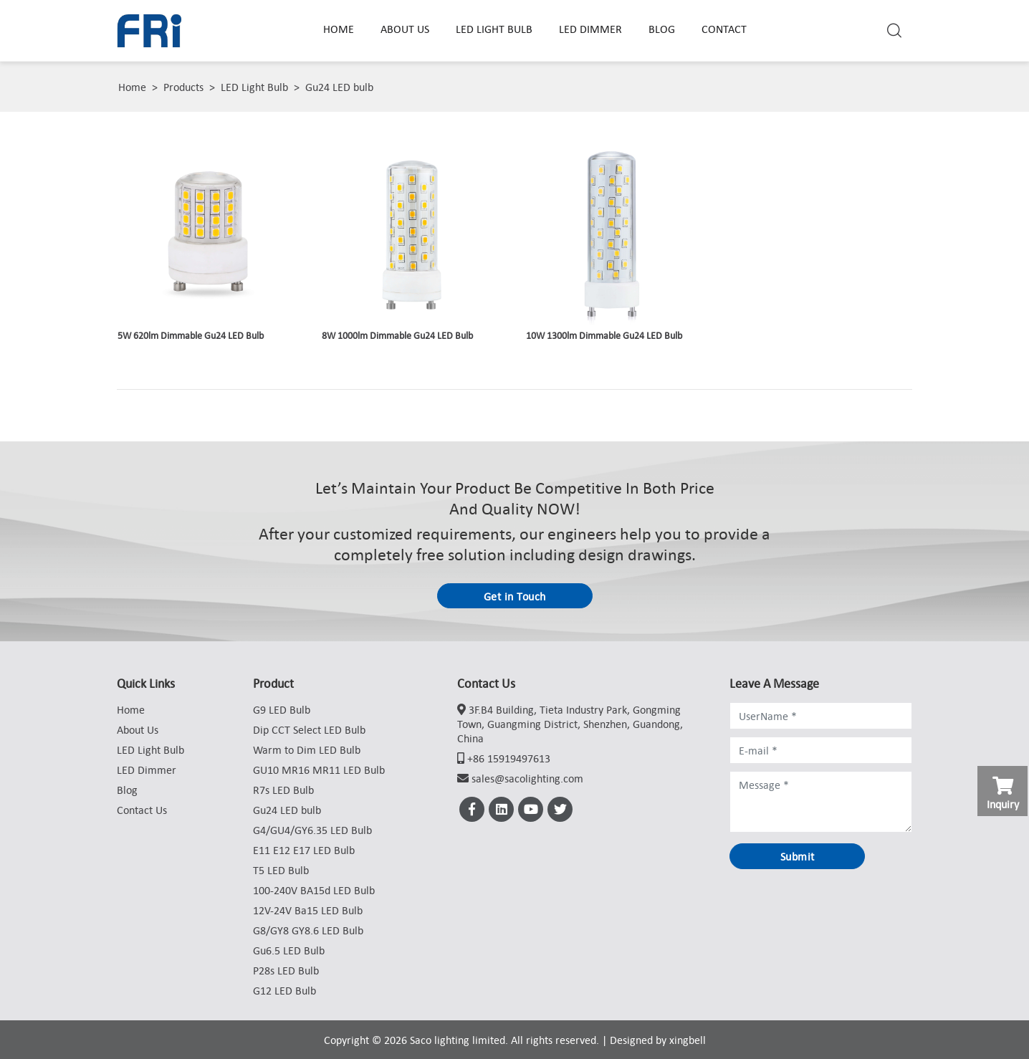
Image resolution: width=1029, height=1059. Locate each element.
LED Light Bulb (494, 28)
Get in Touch (515, 596)
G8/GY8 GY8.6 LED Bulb (308, 930)
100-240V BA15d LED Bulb (314, 889)
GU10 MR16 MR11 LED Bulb (319, 769)
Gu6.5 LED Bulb (289, 950)
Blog (661, 28)
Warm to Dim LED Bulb (306, 749)
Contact (724, 28)
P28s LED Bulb (286, 970)
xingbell (687, 1039)
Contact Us (142, 809)
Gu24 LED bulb (339, 86)
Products (183, 86)
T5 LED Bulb (281, 869)
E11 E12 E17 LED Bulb (304, 849)
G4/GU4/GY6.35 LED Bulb (312, 829)
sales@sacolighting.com (527, 778)
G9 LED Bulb (281, 709)
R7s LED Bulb (283, 789)
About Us (405, 28)
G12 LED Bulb (284, 990)
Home (338, 28)
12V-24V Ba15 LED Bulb (308, 910)
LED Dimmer (590, 28)
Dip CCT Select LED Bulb (309, 729)
